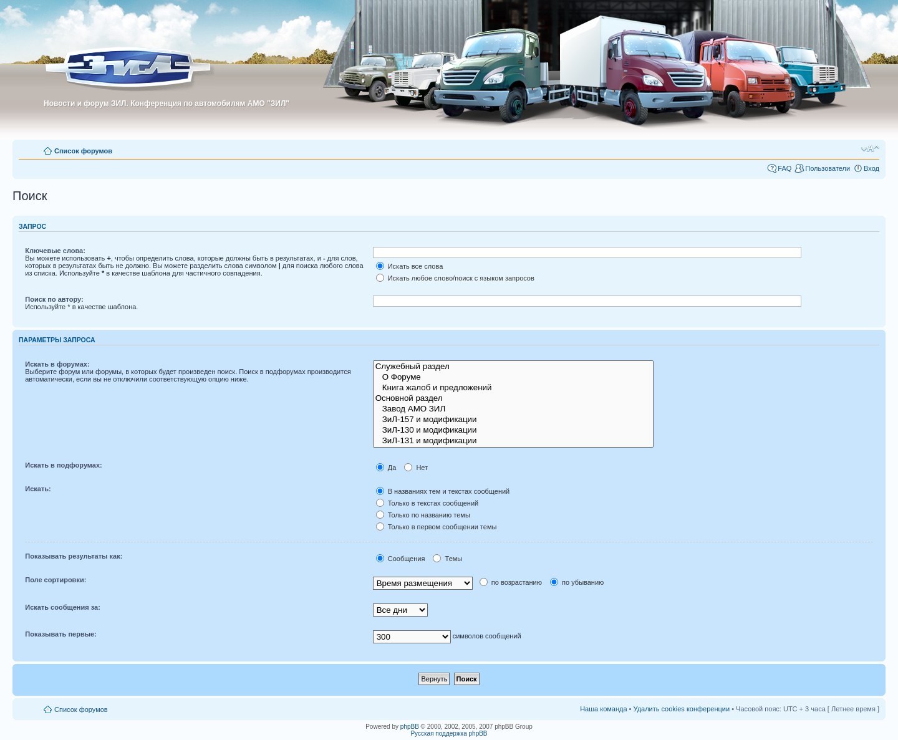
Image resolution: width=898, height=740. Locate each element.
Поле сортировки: (55, 580)
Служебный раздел (513, 367)
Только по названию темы (423, 515)
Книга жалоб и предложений (513, 388)
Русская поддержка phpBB (448, 733)
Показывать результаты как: (73, 556)
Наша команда (603, 709)
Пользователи (827, 168)
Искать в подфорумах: (63, 465)
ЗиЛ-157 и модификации (513, 420)
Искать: (38, 489)
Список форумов (83, 151)
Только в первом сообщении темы (436, 527)
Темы (447, 558)
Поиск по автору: (54, 299)
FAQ (784, 168)
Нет (416, 467)
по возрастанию (511, 582)
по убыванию (577, 582)
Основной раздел (513, 398)
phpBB (409, 726)
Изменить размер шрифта (870, 148)
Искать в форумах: (57, 364)
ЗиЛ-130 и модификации (513, 430)
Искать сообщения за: (62, 607)
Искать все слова (409, 266)
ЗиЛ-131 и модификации (513, 441)
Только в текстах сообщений (427, 503)
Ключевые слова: (55, 250)
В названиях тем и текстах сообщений (443, 491)
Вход (871, 168)
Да (386, 467)
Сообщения (400, 558)
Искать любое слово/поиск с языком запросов (455, 278)
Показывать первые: (61, 634)
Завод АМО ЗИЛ (513, 409)
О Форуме (513, 377)
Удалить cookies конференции (682, 709)
